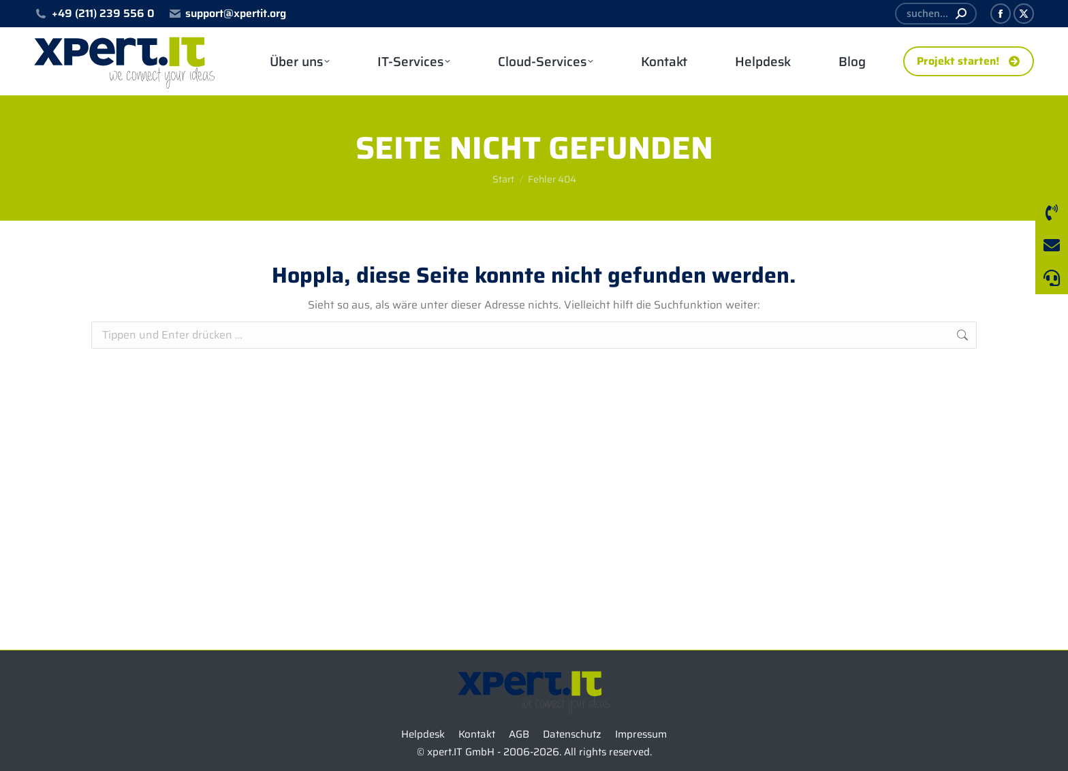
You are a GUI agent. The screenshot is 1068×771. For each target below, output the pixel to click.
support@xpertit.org (227, 13)
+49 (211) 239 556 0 (94, 13)
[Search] (936, 14)
